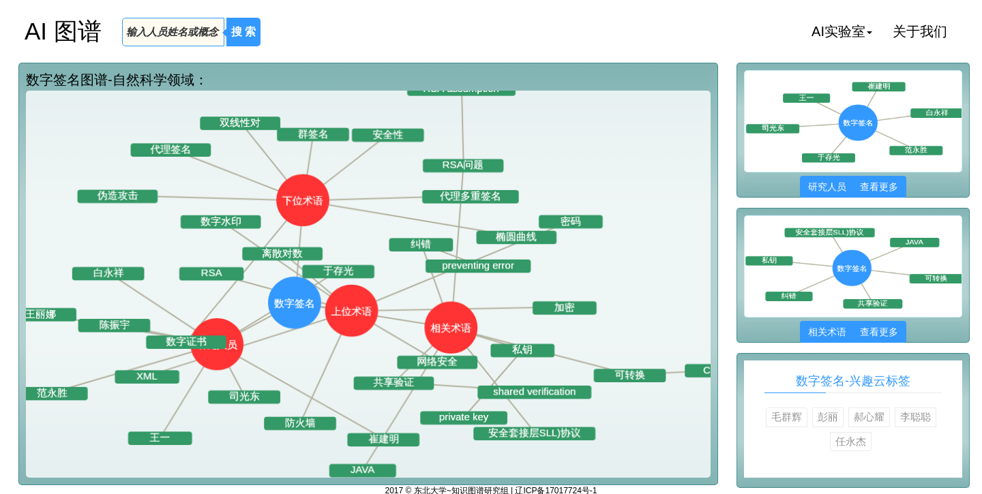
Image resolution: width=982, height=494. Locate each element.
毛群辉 (786, 416)
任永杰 (850, 441)
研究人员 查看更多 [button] (852, 186)
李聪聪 (915, 416)
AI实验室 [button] (842, 31)
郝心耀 (869, 416)
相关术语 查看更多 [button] (852, 331)
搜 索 (243, 31)
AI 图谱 (63, 31)
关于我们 (920, 31)
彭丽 (828, 416)
